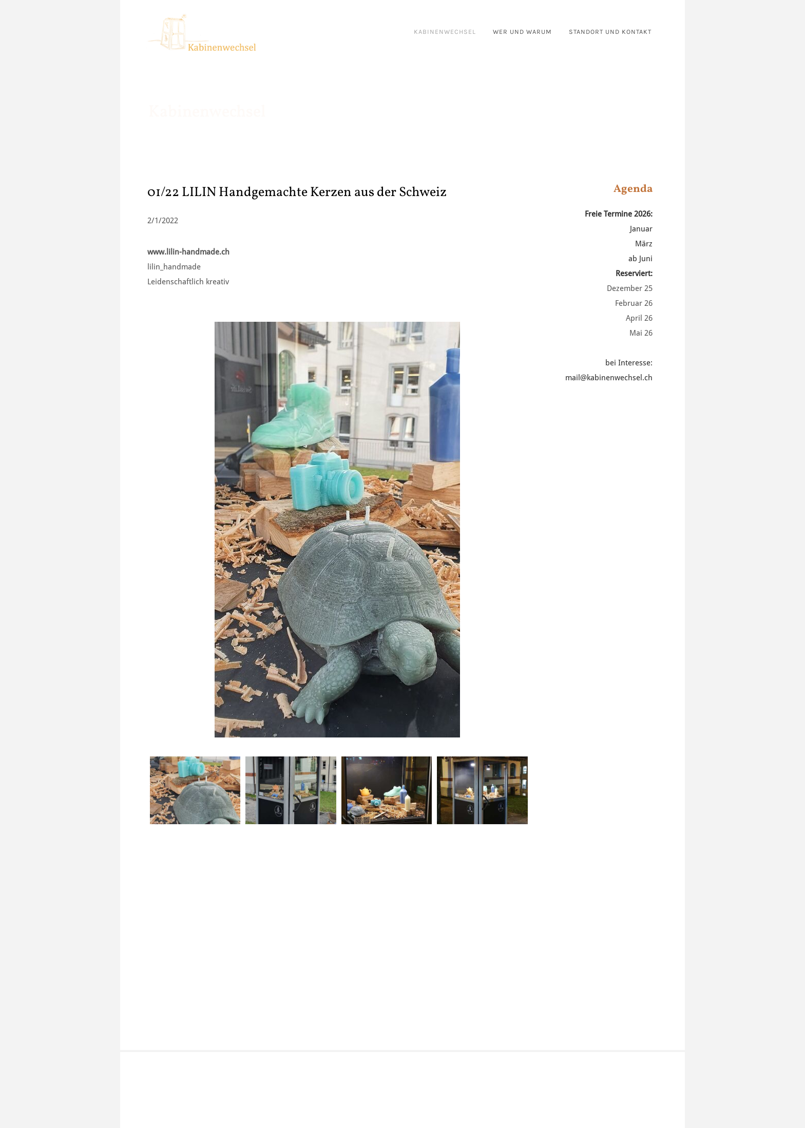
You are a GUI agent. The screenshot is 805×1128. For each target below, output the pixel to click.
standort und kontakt (610, 31)
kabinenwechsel (445, 31)
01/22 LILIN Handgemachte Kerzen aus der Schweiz (297, 192)
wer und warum (522, 31)
